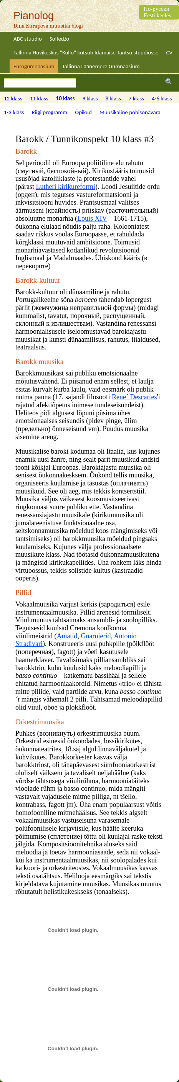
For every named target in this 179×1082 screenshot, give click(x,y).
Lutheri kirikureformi (65, 186)
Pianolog (33, 15)
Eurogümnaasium (33, 66)
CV (169, 52)
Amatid (67, 636)
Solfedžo (59, 38)
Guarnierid (96, 636)
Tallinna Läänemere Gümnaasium (100, 66)
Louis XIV (92, 218)
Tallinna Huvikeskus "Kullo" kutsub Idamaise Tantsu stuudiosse (85, 52)
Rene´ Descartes (134, 397)
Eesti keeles (157, 15)
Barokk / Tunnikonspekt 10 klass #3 (84, 139)
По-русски (156, 9)
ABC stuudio (27, 38)
